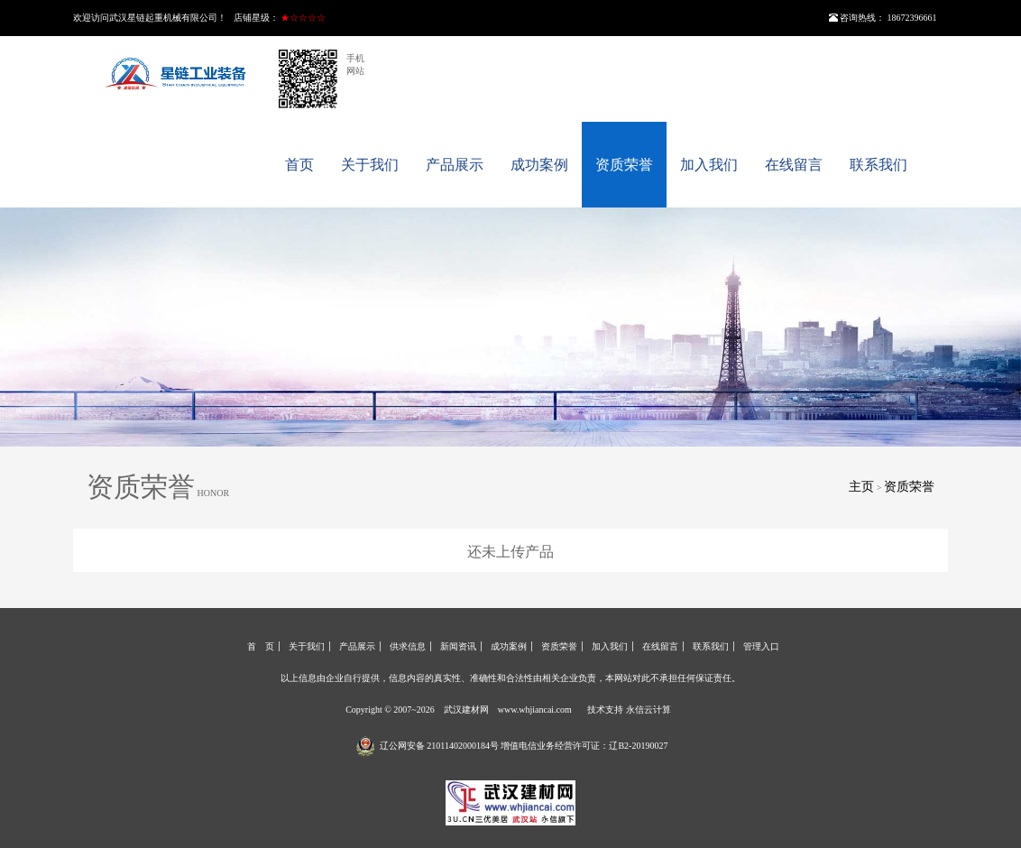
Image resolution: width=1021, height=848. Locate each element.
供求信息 (408, 646)
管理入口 (761, 646)
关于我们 (370, 164)
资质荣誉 (624, 164)
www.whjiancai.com (535, 709)
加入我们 (709, 164)
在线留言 (794, 164)
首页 (299, 164)
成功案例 (539, 164)
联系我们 (878, 164)
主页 (861, 486)
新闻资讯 (458, 646)
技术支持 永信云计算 (629, 709)
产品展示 (454, 164)
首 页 (260, 646)
